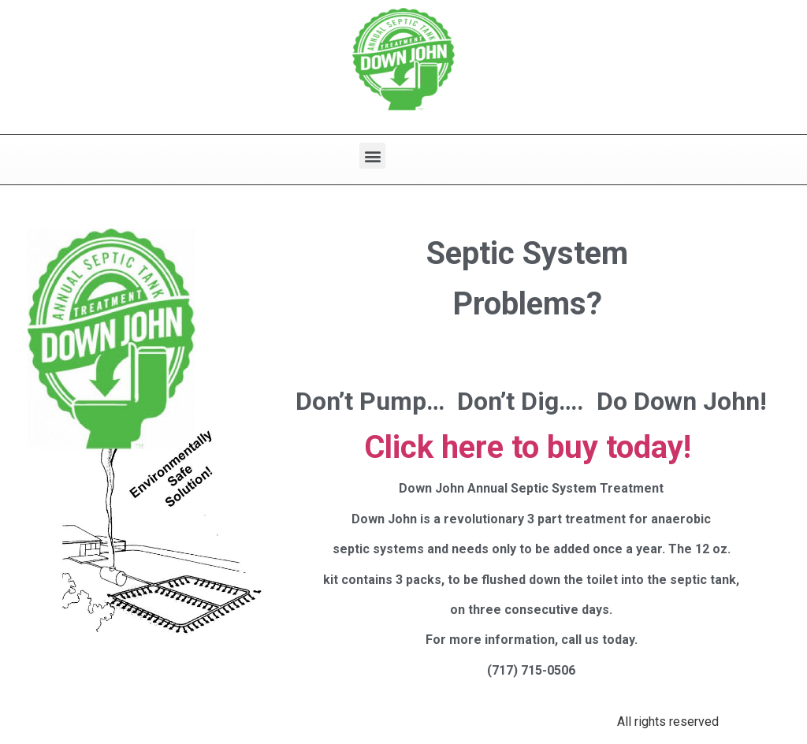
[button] (372, 156)
